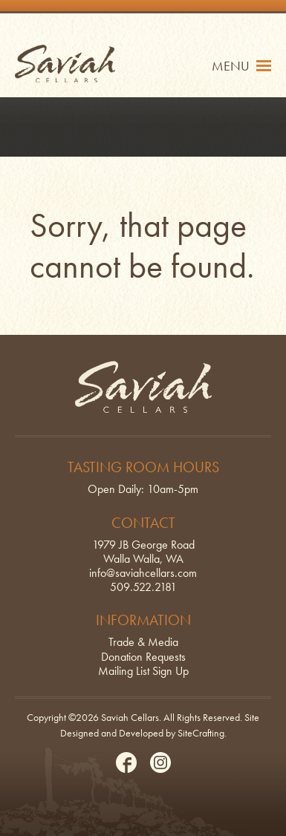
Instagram (160, 762)
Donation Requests (143, 656)
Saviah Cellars (65, 63)
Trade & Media (143, 642)
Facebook (126, 762)
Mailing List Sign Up (143, 671)
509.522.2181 (143, 587)
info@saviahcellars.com (143, 573)
